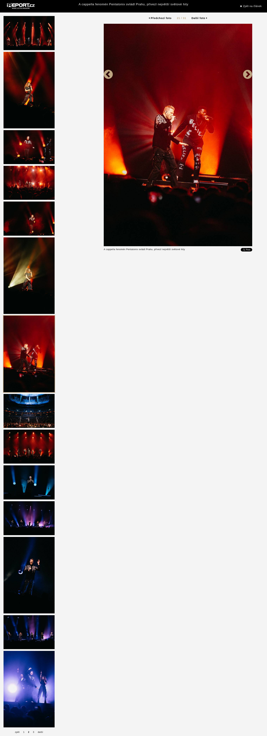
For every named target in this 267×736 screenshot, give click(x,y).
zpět (17, 732)
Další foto (199, 18)
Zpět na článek (251, 6)
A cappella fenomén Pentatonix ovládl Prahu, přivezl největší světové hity (133, 4)
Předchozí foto (160, 18)
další (40, 732)
